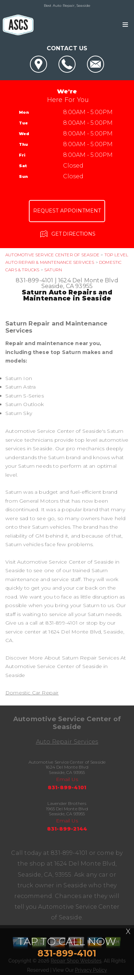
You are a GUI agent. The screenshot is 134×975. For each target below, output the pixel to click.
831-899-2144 (67, 829)
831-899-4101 (34, 280)
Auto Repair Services (67, 741)
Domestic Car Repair (32, 692)
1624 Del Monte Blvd (88, 280)
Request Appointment (67, 210)
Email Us (67, 779)
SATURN (53, 269)
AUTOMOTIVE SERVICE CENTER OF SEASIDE (52, 254)
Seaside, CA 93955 (67, 286)
